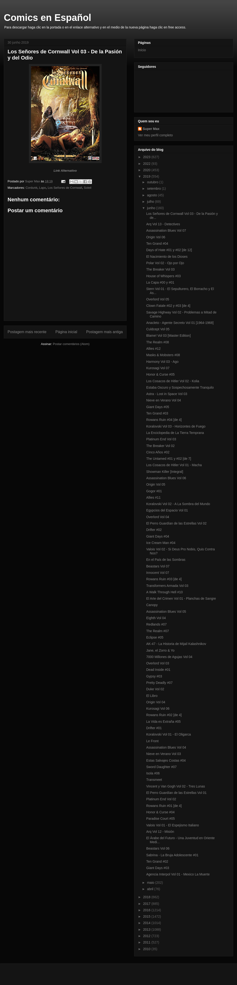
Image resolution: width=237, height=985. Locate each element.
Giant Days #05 (157, 407)
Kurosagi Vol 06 (157, 708)
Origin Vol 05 (155, 484)
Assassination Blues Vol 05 (166, 611)
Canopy (152, 605)
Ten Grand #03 (157, 413)
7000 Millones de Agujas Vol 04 (169, 657)
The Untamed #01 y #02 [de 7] (168, 458)
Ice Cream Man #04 (160, 543)
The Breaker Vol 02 (160, 446)
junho (151, 208)
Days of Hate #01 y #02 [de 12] (169, 250)
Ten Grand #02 (157, 861)
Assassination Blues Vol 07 (166, 230)
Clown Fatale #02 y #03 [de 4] (168, 306)
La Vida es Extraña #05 (163, 721)
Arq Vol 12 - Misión (160, 831)
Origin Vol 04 (155, 702)
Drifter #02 (154, 530)
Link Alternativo (65, 170)
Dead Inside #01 (158, 670)
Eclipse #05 (154, 637)
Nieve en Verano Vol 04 (163, 400)
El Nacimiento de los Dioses (166, 256)
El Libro (151, 696)
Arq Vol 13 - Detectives (163, 224)
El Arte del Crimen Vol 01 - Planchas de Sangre (181, 598)
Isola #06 (153, 773)
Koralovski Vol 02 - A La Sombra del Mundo (178, 504)
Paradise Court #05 (160, 818)
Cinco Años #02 (157, 452)
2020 (147, 170)
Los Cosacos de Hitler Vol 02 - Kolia (172, 381)
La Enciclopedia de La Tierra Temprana (175, 433)
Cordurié (31, 187)
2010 (147, 949)
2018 (147, 897)
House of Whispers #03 (163, 276)
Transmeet (154, 780)
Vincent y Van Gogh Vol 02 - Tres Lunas (175, 786)
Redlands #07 (156, 624)
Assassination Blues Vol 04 (166, 747)
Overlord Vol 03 (157, 663)
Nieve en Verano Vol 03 (163, 754)
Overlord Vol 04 (157, 517)
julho (151, 201)
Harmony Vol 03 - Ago (162, 362)
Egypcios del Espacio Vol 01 (167, 510)
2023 (147, 157)
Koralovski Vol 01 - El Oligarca (168, 734)
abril (150, 889)
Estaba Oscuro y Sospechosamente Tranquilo (180, 387)
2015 (147, 916)
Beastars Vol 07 (157, 566)
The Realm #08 (157, 342)
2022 (147, 164)
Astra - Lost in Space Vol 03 (166, 394)
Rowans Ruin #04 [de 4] (164, 420)
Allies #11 (153, 497)
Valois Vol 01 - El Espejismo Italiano (172, 825)
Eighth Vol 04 (156, 618)
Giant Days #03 (157, 868)
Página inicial (66, 332)
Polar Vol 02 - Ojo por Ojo (165, 263)
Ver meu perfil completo (155, 135)
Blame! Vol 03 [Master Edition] (168, 335)
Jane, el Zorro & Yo (160, 650)
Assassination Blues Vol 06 (166, 478)
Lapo (42, 187)
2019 (147, 176)
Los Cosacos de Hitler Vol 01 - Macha (174, 465)
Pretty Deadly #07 (159, 683)
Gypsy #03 (154, 676)
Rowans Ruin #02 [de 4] (164, 715)
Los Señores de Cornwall (65, 187)
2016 (147, 910)
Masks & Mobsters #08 (163, 355)
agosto (152, 195)
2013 (147, 929)
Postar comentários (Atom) (71, 344)
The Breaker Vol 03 (160, 269)
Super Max (151, 129)
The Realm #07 (157, 631)
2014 (147, 923)
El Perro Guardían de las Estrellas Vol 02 (176, 523)
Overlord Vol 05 (157, 299)
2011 (147, 942)
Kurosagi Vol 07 (157, 368)
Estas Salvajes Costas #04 (166, 760)
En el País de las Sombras (165, 560)
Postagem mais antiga (104, 332)
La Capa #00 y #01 (160, 282)
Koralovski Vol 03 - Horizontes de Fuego (175, 426)
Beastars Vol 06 (157, 848)
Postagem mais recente (27, 332)
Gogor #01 (154, 491)
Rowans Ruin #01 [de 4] (164, 806)
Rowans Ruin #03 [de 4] (164, 579)
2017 (147, 904)
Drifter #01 (154, 728)
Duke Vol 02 (155, 689)
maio (151, 882)
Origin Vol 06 (155, 237)
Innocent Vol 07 (157, 573)
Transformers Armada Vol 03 (167, 586)
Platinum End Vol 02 (161, 799)
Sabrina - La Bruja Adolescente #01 (172, 855)
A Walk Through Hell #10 (164, 592)
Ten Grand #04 (157, 243)
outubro (153, 182)
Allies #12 (153, 348)
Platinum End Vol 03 (161, 439)
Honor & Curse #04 (160, 812)
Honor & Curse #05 (160, 374)
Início (142, 50)
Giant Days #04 (157, 536)
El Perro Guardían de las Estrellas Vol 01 (176, 793)
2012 (147, 936)
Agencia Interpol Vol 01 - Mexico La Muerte (178, 874)
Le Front (152, 741)
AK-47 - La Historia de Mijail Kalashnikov (176, 644)
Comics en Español (47, 17)
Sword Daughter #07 (161, 767)
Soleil (87, 187)
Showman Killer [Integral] (164, 472)
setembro (154, 188)
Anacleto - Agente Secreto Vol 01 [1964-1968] (180, 323)
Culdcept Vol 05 (157, 329)
